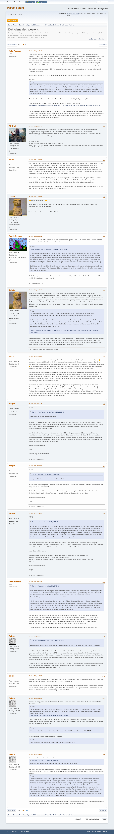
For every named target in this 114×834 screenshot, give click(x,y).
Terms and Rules (95, 831)
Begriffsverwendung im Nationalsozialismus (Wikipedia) (48, 249)
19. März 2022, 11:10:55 (35, 754)
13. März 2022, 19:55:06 (35, 290)
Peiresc (12, 636)
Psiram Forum (15, 7)
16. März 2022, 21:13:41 (35, 581)
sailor (11, 160)
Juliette (12, 197)
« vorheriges (92, 39)
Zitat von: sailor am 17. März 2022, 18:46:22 (45, 761)
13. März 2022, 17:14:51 (35, 196)
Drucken (103, 45)
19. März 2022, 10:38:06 (35, 698)
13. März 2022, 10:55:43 (35, 51)
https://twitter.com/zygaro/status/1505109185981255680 (49, 715)
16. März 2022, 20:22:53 (35, 465)
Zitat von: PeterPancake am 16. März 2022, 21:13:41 (48, 640)
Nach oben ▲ (104, 831)
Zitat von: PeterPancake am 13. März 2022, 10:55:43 (48, 412)
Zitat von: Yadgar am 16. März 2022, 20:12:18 (45, 586)
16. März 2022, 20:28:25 (35, 513)
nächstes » (102, 39)
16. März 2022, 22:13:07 (35, 636)
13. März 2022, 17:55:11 (35, 236)
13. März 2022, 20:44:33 (35, 356)
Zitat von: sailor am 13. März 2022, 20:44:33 (45, 522)
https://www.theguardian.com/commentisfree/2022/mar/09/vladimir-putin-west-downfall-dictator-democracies (64, 105)
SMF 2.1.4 (8, 831)
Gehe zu (77, 819)
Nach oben (11, 810)
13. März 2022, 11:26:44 (35, 126)
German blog (75, 13)
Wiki (68, 13)
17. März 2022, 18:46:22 (35, 675)
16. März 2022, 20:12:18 (35, 403)
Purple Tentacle (15, 236)
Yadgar (12, 404)
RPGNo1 (12, 126)
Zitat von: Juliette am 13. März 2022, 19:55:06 (45, 474)
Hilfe (88, 831)
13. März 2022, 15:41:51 (35, 159)
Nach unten (12, 45)
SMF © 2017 (15, 831)
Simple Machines (24, 831)
